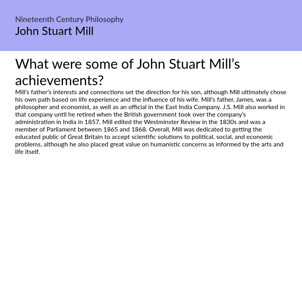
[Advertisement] (151, 229)
